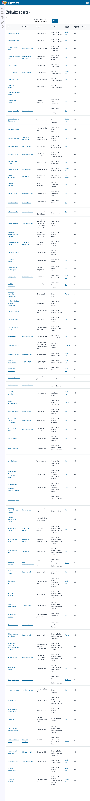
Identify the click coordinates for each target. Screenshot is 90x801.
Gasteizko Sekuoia (14, 378)
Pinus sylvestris (27, 355)
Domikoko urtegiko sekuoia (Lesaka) (13, 234)
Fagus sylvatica (27, 72)
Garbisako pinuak (13, 355)
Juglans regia (26, 362)
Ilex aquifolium (27, 169)
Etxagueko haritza (13, 311)
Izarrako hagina (12, 461)
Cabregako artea (13, 212)
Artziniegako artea (13, 111)
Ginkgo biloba (26, 411)
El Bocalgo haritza (13, 253)
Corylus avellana (27, 690)
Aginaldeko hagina (13, 33)
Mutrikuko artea (13, 625)
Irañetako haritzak (13, 449)
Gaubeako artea (13, 385)
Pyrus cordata (26, 176)
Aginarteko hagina (13, 40)
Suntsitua (68, 346)
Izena (7, 18)
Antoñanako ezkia (13, 80)
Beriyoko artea (12, 194)
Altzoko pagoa (12, 72)
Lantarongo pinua (13, 500)
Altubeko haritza (13, 65)
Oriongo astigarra (13, 680)
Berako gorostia (13, 169)
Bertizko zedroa (13, 203)
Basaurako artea (13, 154)
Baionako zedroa (13, 146)
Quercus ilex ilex (27, 48)
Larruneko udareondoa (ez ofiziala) (13, 510)
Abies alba (25, 552)
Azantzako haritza (13, 129)
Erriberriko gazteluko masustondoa (12, 294)
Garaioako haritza (13, 346)
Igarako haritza (12, 439)
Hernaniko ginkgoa (14, 411)
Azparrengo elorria (13, 138)
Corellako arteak (13, 223)
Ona (66, 40)
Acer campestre (27, 680)
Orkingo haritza (12, 700)
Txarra (67, 138)
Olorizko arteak (12, 657)
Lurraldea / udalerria (40, 19)
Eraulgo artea (12, 277)
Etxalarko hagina (13, 319)
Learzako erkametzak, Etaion (12, 519)
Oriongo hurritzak (13, 690)
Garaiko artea (12, 336)
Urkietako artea (13, 761)
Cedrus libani (26, 146)
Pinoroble (11, 719)
